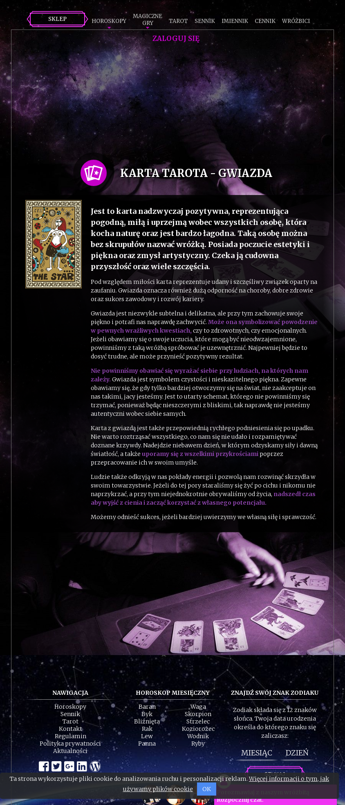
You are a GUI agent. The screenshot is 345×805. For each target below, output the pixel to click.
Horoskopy (109, 21)
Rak (147, 728)
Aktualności (70, 751)
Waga (198, 706)
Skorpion (198, 714)
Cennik (265, 21)
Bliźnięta (147, 721)
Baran (147, 706)
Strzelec (198, 721)
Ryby (198, 743)
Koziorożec (198, 728)
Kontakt (70, 728)
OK (206, 789)
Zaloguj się (175, 38)
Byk (146, 714)
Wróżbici (296, 21)
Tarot (178, 21)
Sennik (205, 21)
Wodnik (198, 736)
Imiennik (235, 21)
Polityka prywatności (70, 743)
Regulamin (70, 736)
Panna (147, 743)
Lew (147, 736)
